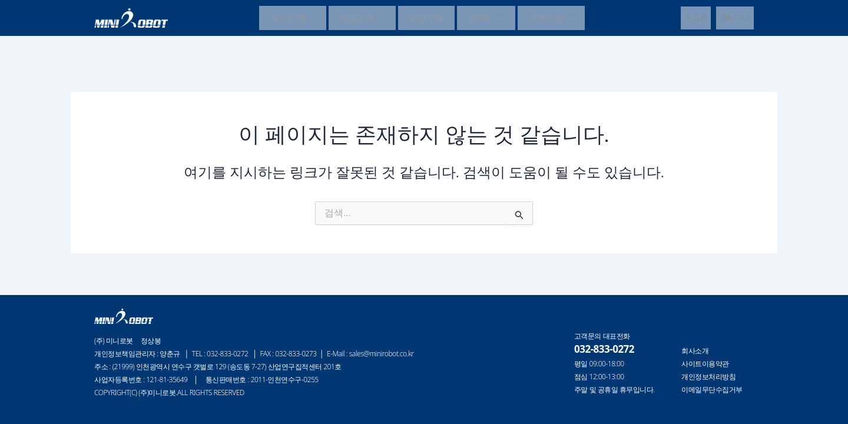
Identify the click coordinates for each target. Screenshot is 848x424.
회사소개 (293, 19)
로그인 (695, 19)
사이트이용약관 (705, 364)
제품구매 (426, 19)
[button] (292, 19)
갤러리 (486, 19)
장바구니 (735, 19)
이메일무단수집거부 (712, 390)
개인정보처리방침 (708, 377)
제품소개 (362, 19)
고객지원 (551, 19)
